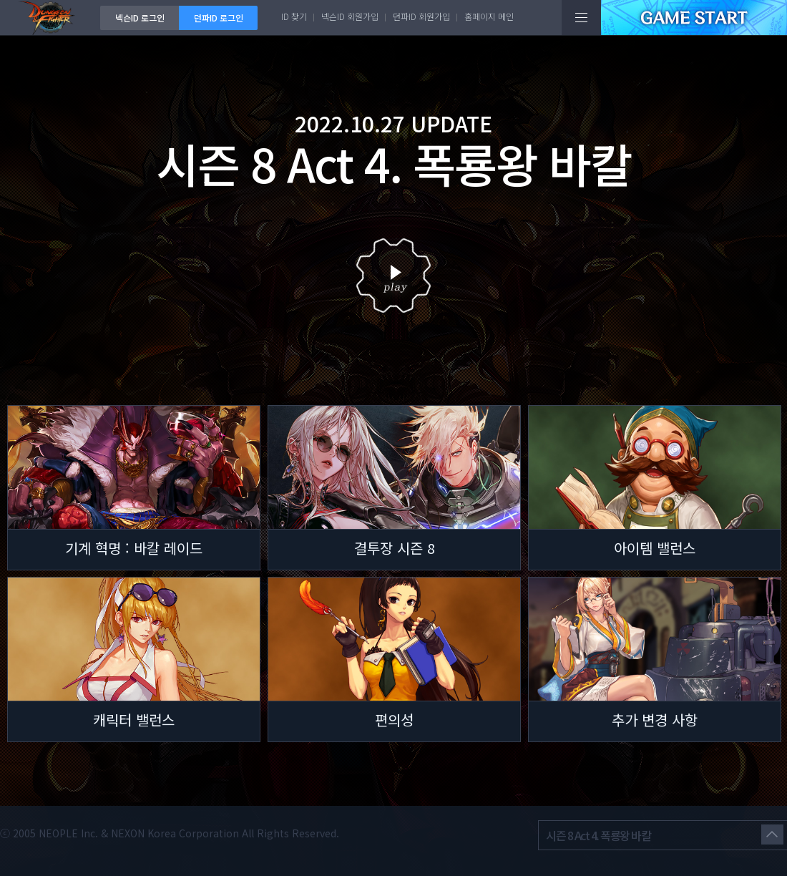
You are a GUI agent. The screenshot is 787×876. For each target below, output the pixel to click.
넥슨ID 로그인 (140, 17)
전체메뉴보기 (581, 17)
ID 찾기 (294, 16)
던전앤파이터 (50, 17)
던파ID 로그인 (218, 17)
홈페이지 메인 (489, 16)
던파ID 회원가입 (421, 16)
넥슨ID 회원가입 (349, 16)
